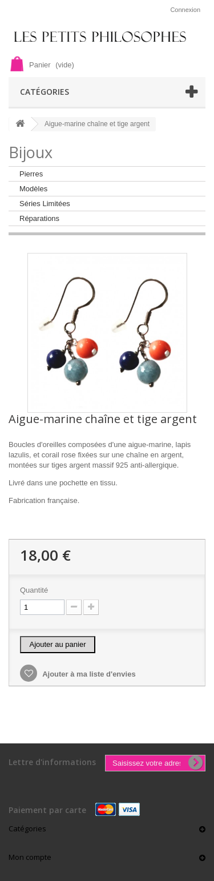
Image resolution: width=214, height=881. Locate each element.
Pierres (31, 174)
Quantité (34, 590)
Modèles (33, 188)
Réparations (39, 218)
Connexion (185, 9)
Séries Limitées (44, 203)
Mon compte (30, 857)
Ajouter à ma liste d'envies (88, 674)
